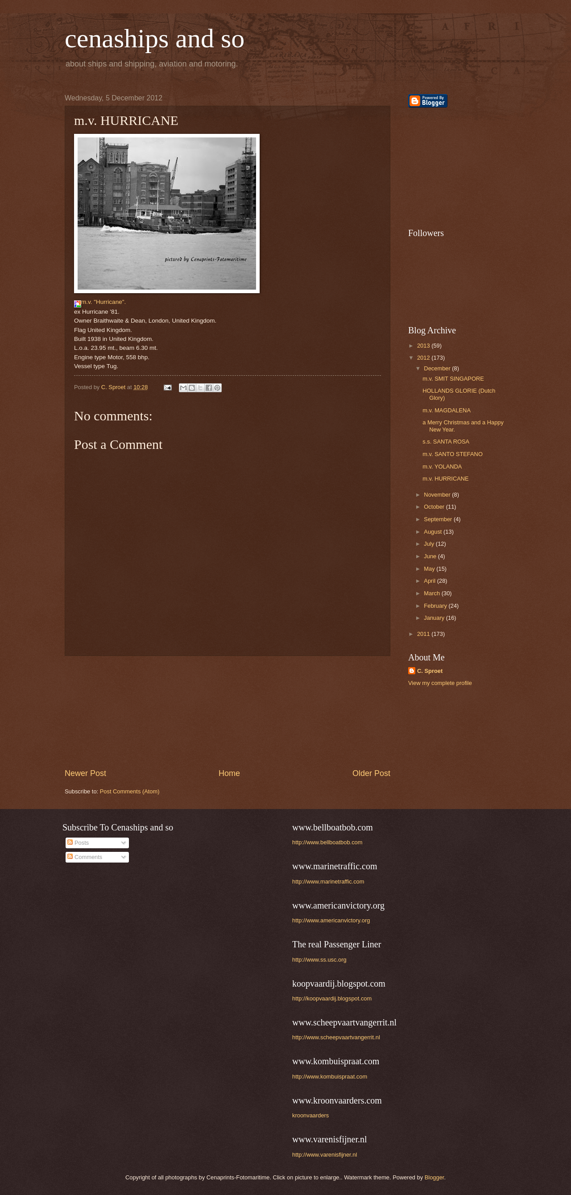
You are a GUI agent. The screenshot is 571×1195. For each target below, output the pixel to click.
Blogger (434, 1177)
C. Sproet (430, 671)
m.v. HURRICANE (445, 478)
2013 (424, 345)
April (430, 580)
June (431, 556)
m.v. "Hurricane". (100, 302)
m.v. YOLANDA (442, 466)
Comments (84, 857)
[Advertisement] (227, 712)
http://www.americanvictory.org (331, 920)
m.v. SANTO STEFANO (452, 454)
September (439, 519)
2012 (424, 357)
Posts (78, 842)
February (436, 605)
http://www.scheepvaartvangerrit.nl (336, 1037)
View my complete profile (440, 683)
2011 (424, 634)
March (432, 593)
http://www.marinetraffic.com (328, 881)
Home (229, 773)
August (433, 531)
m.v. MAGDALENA (446, 410)
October (435, 506)
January (435, 617)
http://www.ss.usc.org (319, 959)
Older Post (371, 773)
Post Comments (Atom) (130, 791)
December (438, 368)
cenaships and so (154, 38)
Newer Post (85, 773)
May (430, 568)
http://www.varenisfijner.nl (324, 1154)
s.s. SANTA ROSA (445, 441)
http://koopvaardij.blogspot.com (332, 998)
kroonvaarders (310, 1115)
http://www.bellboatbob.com (327, 842)
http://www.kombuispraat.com (329, 1076)
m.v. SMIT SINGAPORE (453, 378)
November (438, 494)
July (429, 543)
